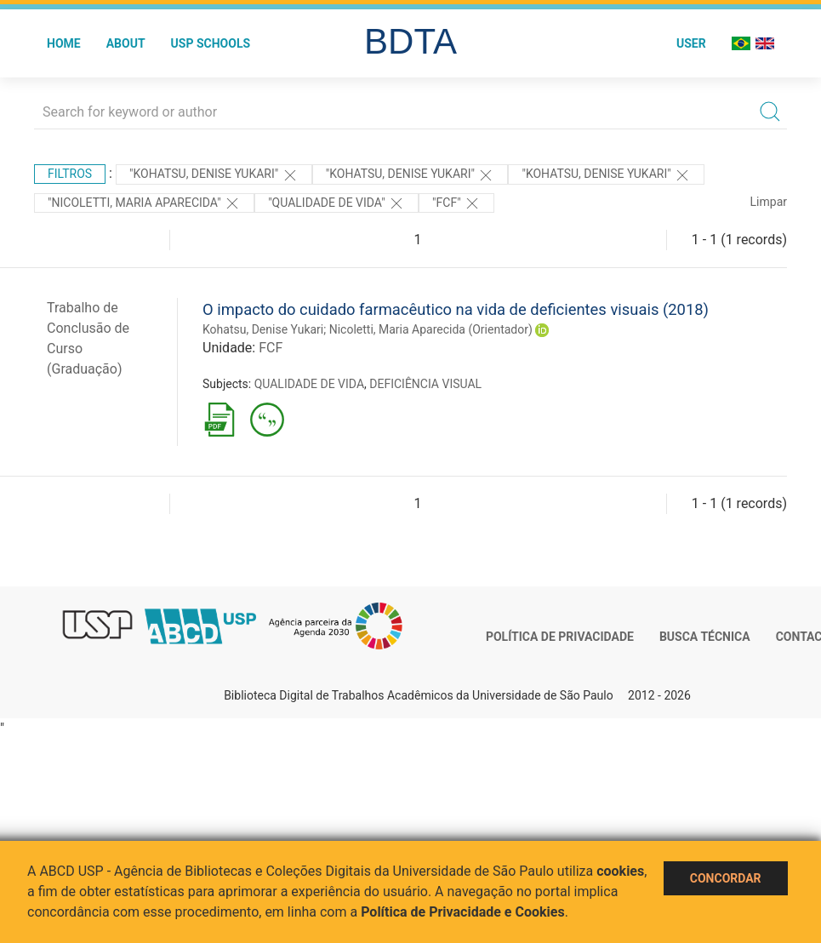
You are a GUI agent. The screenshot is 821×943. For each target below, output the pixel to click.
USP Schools (211, 43)
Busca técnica (704, 636)
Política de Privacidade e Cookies (463, 912)
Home (64, 43)
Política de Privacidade (560, 636)
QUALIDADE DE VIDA (309, 384)
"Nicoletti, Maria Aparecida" (144, 203)
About (125, 43)
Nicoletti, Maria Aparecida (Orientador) (431, 329)
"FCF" (456, 203)
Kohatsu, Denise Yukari (262, 329)
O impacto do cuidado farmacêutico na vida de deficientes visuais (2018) (455, 309)
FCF (270, 348)
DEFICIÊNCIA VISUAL (425, 384)
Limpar (768, 202)
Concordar (725, 878)
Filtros (70, 173)
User (691, 43)
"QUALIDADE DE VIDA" (336, 203)
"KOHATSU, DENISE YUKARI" (214, 175)
